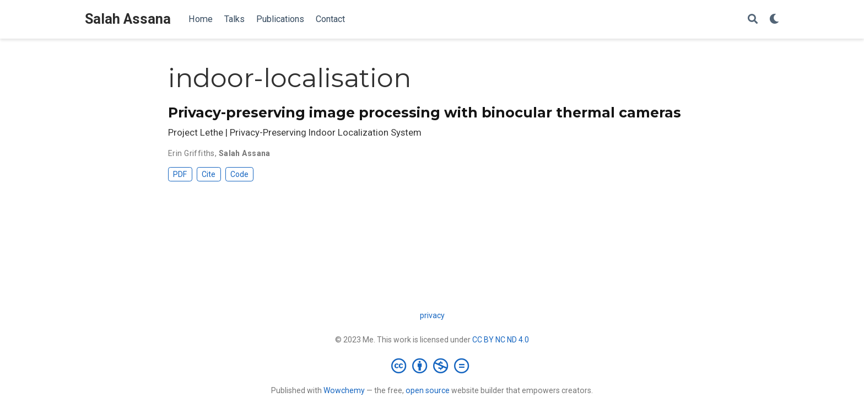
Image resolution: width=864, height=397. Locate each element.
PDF (180, 174)
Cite (208, 174)
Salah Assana (128, 19)
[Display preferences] (774, 19)
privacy (432, 315)
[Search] (753, 19)
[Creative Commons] (432, 365)
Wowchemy (344, 390)
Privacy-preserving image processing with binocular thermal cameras (424, 112)
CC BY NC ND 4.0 (500, 339)
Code (239, 174)
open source (428, 390)
